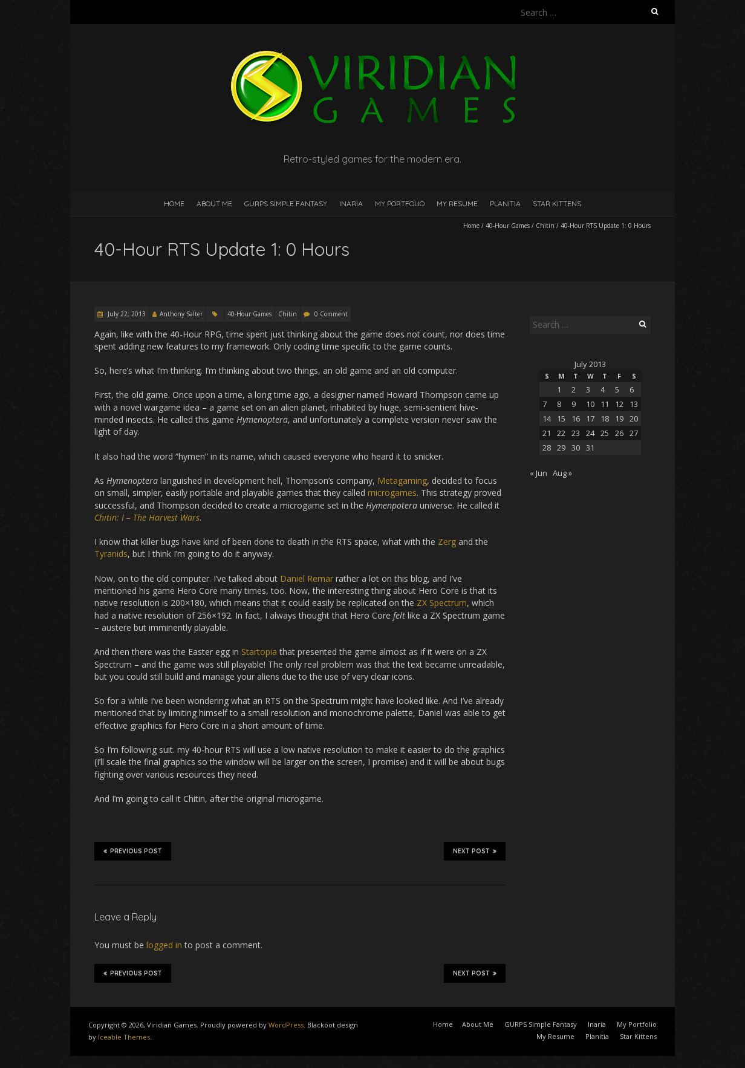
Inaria (351, 203)
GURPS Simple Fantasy (285, 203)
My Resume (457, 203)
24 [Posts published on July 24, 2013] (590, 433)
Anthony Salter (181, 314)
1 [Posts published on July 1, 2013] (559, 389)
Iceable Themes (124, 1036)
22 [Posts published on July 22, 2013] (561, 433)
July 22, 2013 (126, 314)
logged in (164, 945)
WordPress (286, 1024)
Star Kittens (557, 203)
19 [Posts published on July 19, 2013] (619, 418)
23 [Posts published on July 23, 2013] (575, 433)
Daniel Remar (306, 578)
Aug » (562, 472)
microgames (392, 492)
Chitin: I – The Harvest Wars (147, 517)
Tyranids (111, 553)
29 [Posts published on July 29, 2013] (561, 447)
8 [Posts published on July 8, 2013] (559, 404)
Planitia (505, 203)
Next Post (474, 851)
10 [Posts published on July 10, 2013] (590, 404)
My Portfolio (400, 203)
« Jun (538, 472)
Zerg (447, 541)
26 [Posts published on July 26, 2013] (619, 433)
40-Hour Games (508, 225)
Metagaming (402, 480)
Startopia (259, 651)
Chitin (545, 225)
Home (174, 203)
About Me (214, 203)
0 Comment (331, 314)
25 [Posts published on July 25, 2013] (604, 433)
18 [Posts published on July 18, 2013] (604, 418)
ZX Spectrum (442, 602)
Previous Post (132, 851)
